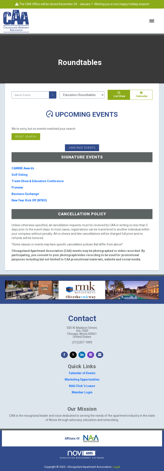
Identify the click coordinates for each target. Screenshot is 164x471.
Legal (116, 466)
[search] (52, 95)
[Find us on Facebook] (64, 355)
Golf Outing (20, 174)
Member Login (82, 392)
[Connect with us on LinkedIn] (82, 355)
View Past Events (82, 147)
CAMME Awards (23, 168)
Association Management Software (82, 455)
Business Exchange (25, 194)
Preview (17, 187)
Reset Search (25, 136)
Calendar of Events (82, 373)
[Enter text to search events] (30, 95)
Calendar (141, 95)
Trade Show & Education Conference (38, 181)
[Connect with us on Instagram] (91, 355)
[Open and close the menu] (94, 21)
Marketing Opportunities (82, 379)
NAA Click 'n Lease (82, 386)
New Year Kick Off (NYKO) (29, 200)
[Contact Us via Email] (99, 355)
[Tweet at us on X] (73, 355)
